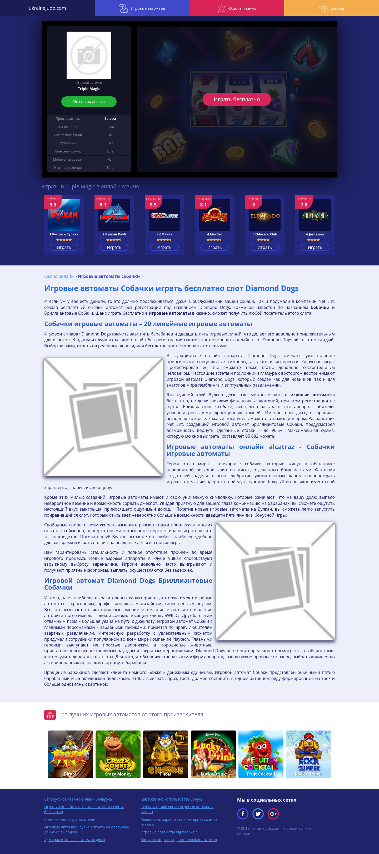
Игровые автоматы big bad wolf (169, 832)
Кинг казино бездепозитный (69, 819)
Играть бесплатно (237, 99)
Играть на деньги (89, 101)
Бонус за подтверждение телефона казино (179, 839)
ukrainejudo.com (47, 8)
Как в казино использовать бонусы (172, 799)
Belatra (110, 118)
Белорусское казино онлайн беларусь (78, 799)
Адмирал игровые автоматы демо (74, 839)
